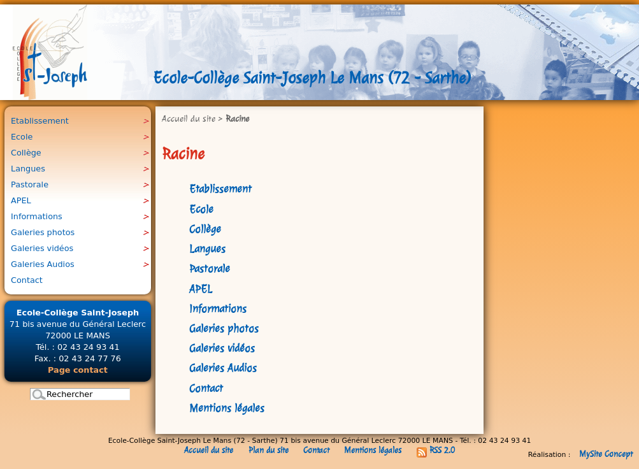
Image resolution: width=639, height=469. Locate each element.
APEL (200, 289)
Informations (218, 308)
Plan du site (268, 450)
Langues (207, 249)
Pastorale (209, 268)
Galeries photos (224, 328)
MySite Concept (606, 454)
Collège (205, 229)
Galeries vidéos (222, 348)
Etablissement (220, 189)
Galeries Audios (223, 368)
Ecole (201, 209)
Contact (206, 388)
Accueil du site (188, 118)
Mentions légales (226, 408)
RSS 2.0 (436, 450)
